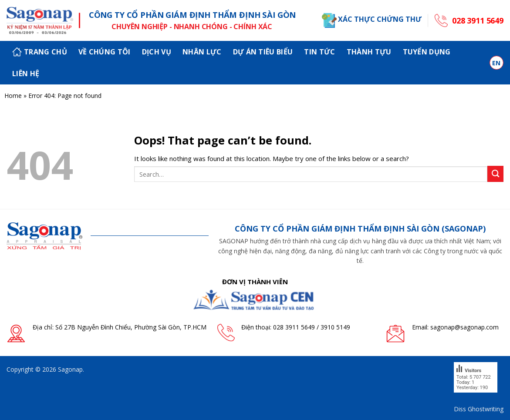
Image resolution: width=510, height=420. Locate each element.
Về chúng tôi (104, 52)
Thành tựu (369, 52)
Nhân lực (202, 52)
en (496, 63)
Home (13, 95)
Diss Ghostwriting (478, 409)
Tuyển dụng (427, 52)
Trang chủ (39, 52)
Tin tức (319, 52)
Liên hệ (25, 73)
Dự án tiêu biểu (263, 52)
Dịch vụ (156, 52)
